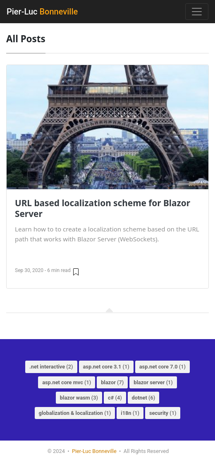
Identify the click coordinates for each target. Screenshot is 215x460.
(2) (51, 367)
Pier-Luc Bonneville (94, 451)
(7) (112, 382)
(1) (106, 367)
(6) (143, 398)
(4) (115, 398)
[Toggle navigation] (196, 11)
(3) (79, 398)
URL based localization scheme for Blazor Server (102, 208)
